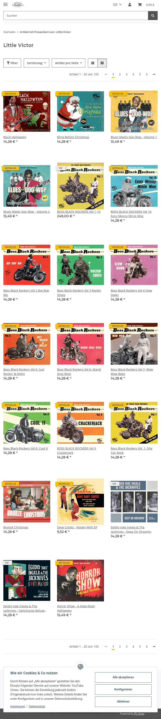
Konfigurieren (123, 689)
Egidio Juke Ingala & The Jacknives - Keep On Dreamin (131, 529)
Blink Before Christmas (73, 137)
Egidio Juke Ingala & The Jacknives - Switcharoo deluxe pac (24, 608)
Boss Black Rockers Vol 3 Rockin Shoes (79, 293)
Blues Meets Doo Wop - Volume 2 (26, 212)
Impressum (17, 706)
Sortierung (34, 63)
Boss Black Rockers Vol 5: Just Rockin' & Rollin (23, 371)
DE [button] (115, 4)
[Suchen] (75, 15)
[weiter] (154, 74)
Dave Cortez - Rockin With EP (77, 527)
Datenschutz (37, 706)
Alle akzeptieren (123, 677)
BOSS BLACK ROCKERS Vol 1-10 (78, 212)
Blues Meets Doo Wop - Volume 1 (134, 137)
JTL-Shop (139, 713)
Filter (12, 63)
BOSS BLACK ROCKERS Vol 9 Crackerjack (76, 450)
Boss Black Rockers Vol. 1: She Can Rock (131, 450)
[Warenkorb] (146, 4)
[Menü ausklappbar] (5, 2)
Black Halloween (14, 137)
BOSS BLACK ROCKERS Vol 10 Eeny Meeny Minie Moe (131, 214)
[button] (130, 4)
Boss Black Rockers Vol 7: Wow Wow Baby (132, 371)
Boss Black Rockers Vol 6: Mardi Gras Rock (79, 371)
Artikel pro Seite (66, 63)
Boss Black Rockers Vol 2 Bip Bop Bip (26, 293)
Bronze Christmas (15, 527)
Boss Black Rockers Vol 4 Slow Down (131, 293)
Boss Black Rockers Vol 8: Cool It (25, 448)
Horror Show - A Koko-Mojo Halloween (76, 608)
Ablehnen (123, 701)
